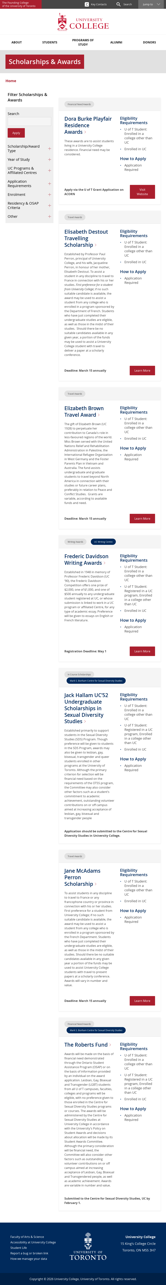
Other (13, 216)
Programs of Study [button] (83, 42)
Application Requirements (19, 183)
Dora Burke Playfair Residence (88, 125)
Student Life (18, 1248)
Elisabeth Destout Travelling (86, 238)
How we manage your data (28, 1259)
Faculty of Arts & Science (27, 1237)
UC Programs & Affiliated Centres (22, 170)
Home (10, 81)
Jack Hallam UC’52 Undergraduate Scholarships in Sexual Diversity (86, 708)
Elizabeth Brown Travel (84, 411)
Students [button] (49, 42)
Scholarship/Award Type (24, 148)
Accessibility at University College (33, 1242)
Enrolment (16, 194)
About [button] (16, 42)
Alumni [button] (116, 42)
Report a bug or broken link (29, 1253)
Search (13, 114)
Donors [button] (149, 42)
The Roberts (89, 1044)
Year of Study (19, 159)
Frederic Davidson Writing (86, 559)
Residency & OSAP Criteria (23, 205)
